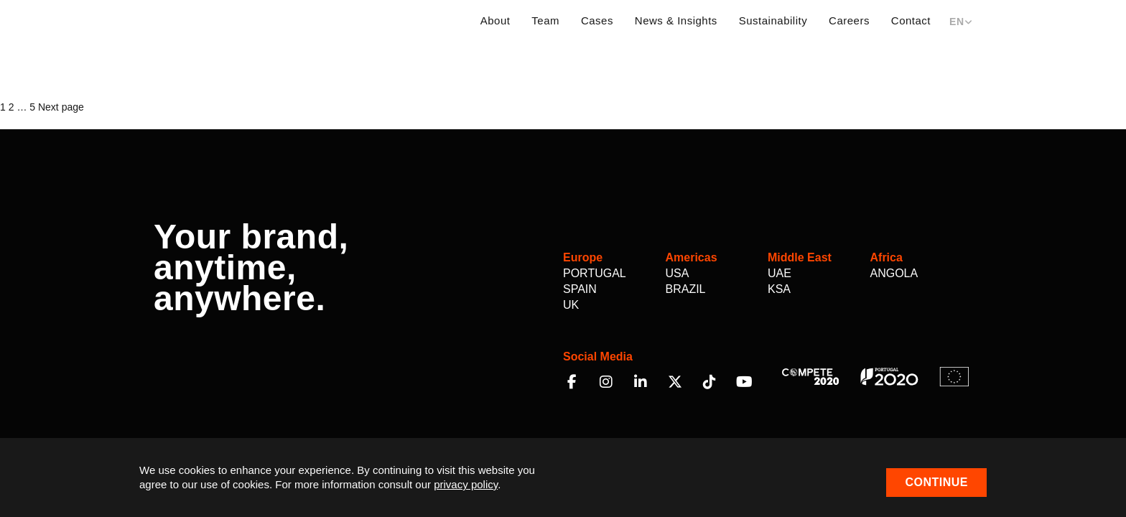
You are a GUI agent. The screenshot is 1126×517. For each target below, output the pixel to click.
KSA (779, 289)
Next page (61, 107)
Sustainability (773, 20)
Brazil (686, 289)
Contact (911, 20)
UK (571, 305)
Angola (894, 273)
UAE (779, 273)
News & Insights (676, 20)
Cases (597, 20)
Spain (580, 289)
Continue (936, 482)
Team (545, 20)
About (495, 20)
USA (677, 273)
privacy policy (466, 484)
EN (960, 21)
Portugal (594, 273)
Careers (849, 20)
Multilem (213, 20)
